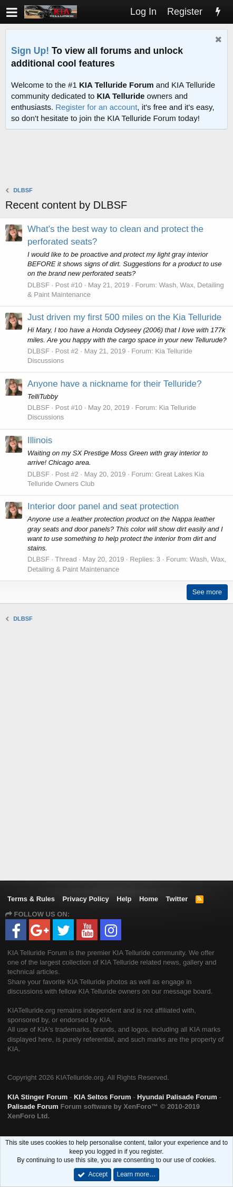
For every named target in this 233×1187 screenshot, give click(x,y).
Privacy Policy (86, 899)
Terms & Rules (31, 899)
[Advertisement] (119, 159)
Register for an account (96, 106)
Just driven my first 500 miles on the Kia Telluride (124, 317)
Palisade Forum (33, 1106)
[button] (12, 12)
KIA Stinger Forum (37, 1097)
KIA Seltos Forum (102, 1097)
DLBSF (38, 285)
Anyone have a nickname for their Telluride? (114, 384)
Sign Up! (30, 50)
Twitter (177, 899)
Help (123, 899)
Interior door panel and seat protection (103, 506)
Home (148, 899)
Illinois (39, 440)
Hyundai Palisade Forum (177, 1097)
